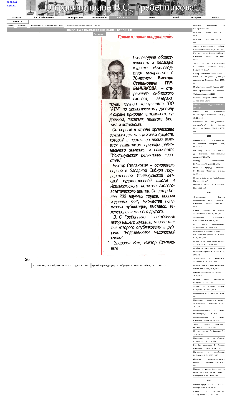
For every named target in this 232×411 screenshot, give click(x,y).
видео (152, 17)
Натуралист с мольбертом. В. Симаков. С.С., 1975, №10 (209, 353)
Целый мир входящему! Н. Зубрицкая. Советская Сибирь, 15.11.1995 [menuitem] (129, 265)
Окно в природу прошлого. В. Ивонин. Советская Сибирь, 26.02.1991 (209, 170)
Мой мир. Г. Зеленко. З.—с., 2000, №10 (209, 34)
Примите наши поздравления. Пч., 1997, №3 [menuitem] (84, 25)
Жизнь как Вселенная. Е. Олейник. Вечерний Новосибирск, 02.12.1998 (209, 48)
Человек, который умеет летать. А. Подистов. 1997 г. (209, 99)
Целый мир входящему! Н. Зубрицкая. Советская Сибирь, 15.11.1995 (209, 114)
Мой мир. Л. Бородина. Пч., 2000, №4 (209, 41)
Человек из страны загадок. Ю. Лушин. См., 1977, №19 (209, 288)
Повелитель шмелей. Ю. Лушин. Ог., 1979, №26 (209, 274)
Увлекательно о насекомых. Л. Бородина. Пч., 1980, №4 (209, 260)
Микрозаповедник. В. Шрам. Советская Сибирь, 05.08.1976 (209, 319)
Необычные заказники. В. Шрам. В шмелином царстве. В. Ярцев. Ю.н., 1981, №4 (209, 251)
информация (75, 17)
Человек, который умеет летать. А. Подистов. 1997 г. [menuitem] (61, 265)
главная (16, 17)
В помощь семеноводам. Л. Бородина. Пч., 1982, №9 (209, 226)
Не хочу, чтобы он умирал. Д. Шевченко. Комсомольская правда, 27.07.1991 (209, 153)
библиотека (123, 17)
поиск (215, 17)
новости (17, 21)
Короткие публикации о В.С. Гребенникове (209, 27)
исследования (99, 17)
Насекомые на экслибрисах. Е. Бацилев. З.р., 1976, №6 (209, 340)
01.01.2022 (12, 2)
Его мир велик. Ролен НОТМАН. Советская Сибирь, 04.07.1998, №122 (209, 56)
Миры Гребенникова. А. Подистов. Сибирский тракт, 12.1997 (209, 92)
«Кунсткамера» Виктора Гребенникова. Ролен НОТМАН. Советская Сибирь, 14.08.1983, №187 (209, 202)
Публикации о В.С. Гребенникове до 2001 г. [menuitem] (46, 25)
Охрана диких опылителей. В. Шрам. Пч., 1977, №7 (209, 281)
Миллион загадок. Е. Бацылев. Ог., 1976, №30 (209, 332)
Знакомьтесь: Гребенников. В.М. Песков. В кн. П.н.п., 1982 (209, 219)
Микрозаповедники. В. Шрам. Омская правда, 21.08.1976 (209, 312)
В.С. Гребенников (44, 17)
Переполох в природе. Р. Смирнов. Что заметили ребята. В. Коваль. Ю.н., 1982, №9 (209, 234)
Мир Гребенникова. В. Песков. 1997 (208, 87)
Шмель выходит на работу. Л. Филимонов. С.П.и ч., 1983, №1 (209, 212)
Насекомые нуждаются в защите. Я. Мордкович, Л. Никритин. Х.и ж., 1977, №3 (209, 303)
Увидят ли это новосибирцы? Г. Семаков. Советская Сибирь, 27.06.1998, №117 (209, 66)
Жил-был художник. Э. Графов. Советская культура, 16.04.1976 (209, 346)
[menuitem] (16, 18)
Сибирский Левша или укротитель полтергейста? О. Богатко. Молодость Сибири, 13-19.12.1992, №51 (209, 127)
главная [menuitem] (10, 25)
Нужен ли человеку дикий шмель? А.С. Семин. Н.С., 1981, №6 (209, 243)
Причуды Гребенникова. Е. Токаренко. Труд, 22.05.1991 (209, 162)
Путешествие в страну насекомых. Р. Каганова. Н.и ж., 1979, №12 (209, 267)
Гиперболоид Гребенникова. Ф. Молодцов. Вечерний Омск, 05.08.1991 (209, 143)
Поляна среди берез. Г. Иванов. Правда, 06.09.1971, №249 (209, 386)
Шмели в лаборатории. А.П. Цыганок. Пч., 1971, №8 (209, 393)
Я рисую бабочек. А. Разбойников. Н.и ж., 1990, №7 (209, 179)
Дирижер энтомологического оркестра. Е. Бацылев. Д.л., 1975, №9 (209, 362)
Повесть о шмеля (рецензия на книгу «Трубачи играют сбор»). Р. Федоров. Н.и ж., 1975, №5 (209, 372)
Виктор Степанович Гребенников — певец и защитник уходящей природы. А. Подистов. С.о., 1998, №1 (209, 78)
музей (176, 17)
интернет (196, 17)
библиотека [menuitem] (22, 25)
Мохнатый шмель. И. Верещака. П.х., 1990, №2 (209, 186)
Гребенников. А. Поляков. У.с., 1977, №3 (209, 295)
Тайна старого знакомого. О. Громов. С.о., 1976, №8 (209, 326)
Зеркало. (11, 5)
